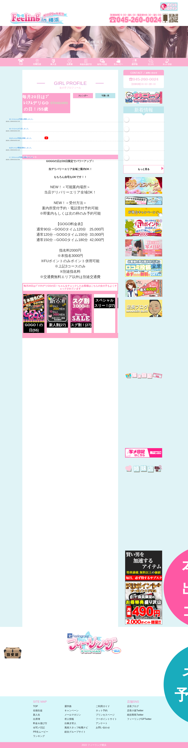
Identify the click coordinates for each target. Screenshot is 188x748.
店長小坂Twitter (135, 710)
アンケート (102, 723)
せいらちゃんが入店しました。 (18, 128)
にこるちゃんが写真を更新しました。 (20, 157)
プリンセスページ (105, 715)
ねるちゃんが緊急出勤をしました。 (19, 148)
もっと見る (144, 169)
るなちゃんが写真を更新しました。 (19, 138)
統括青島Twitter (135, 715)
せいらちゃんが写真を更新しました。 (20, 119)
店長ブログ (133, 706)
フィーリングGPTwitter (139, 719)
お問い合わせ (103, 727)
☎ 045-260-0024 (94, 663)
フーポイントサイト (106, 719)
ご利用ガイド (103, 706)
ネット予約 (102, 710)
